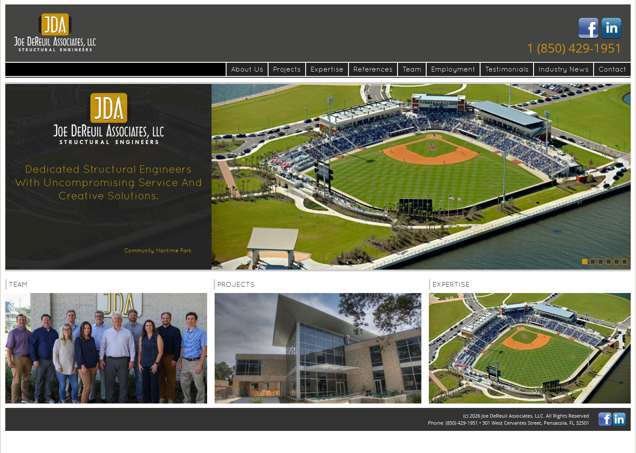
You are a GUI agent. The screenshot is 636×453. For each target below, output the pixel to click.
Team (411, 69)
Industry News (563, 69)
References (373, 69)
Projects (287, 69)
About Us (247, 69)
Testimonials (507, 69)
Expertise (327, 69)
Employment (453, 69)
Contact (612, 69)
